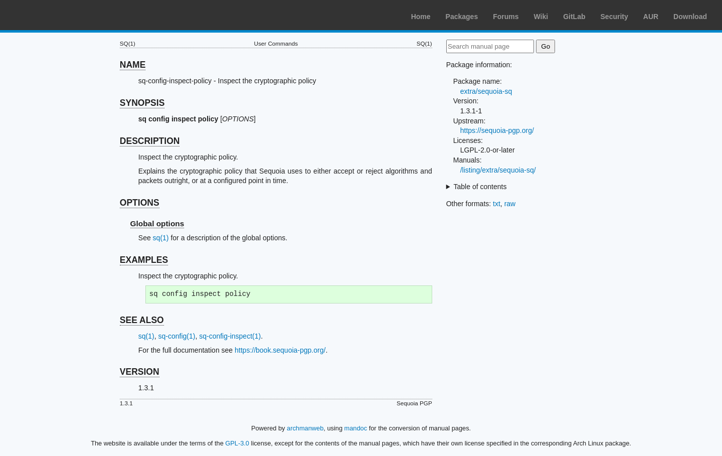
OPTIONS (139, 203)
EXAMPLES (144, 260)
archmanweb (305, 428)
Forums (505, 17)
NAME (133, 65)
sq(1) (161, 238)
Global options (157, 223)
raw (510, 204)
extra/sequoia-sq (486, 91)
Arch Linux (55, 15)
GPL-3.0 (237, 443)
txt (496, 204)
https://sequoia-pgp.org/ (497, 130)
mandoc (356, 428)
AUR (650, 17)
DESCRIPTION (150, 141)
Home (421, 17)
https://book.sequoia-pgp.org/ (280, 350)
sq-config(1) (176, 336)
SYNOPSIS (142, 103)
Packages (462, 17)
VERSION (139, 372)
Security (614, 17)
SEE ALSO (142, 320)
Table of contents (480, 187)
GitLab (574, 17)
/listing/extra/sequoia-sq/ (498, 170)
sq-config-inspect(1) (230, 336)
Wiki (541, 17)
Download (690, 17)
